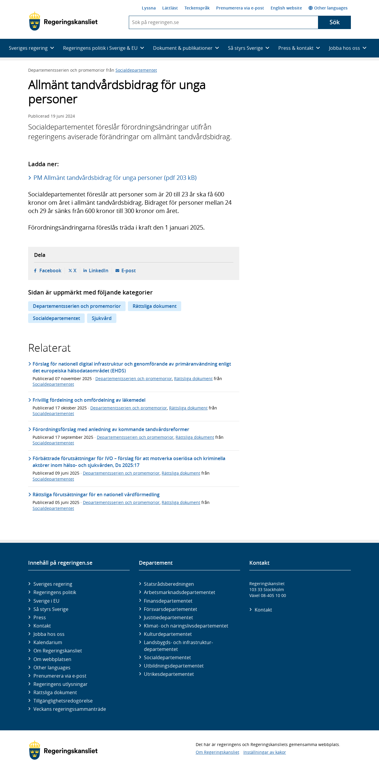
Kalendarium (47, 642)
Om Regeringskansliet (57, 650)
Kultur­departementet (168, 634)
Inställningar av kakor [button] (264, 752)
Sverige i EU (46, 601)
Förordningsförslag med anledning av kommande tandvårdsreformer (111, 429)
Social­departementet (167, 657)
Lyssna (149, 8)
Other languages (328, 8)
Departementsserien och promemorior (77, 306)
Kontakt (42, 625)
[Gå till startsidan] (63, 21)
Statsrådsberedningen (169, 584)
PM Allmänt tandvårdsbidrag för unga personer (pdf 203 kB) (115, 178)
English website (286, 8)
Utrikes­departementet (169, 674)
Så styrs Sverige (50, 609)
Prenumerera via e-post (240, 8)
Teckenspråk (197, 8)
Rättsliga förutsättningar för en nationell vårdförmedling (96, 494)
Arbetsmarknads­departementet (179, 592)
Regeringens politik (54, 592)
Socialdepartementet (136, 70)
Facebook (50, 270)
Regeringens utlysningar (60, 684)
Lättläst (170, 8)
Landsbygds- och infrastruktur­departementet (178, 645)
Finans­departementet (168, 601)
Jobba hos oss (49, 634)
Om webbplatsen (52, 659)
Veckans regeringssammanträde (69, 709)
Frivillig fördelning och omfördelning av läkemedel (89, 400)
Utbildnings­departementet (174, 665)
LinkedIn (98, 270)
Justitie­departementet (168, 617)
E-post (128, 270)
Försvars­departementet (170, 609)
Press (39, 617)
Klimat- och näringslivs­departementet (186, 625)
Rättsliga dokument (154, 306)
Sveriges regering (52, 584)
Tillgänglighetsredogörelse (63, 700)
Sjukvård (102, 318)
